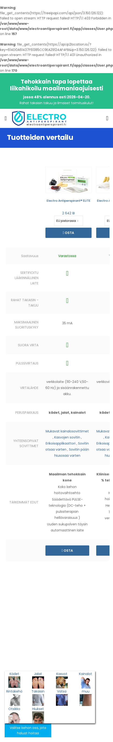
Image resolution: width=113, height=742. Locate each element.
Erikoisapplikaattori (60, 443)
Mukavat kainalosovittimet (67, 431)
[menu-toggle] (6, 118)
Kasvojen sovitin (67, 437)
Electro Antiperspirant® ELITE (68, 200)
